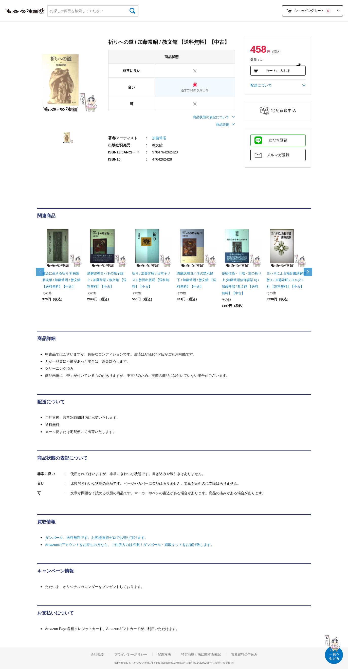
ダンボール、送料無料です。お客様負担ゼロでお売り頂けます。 (96, 538)
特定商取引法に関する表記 (201, 654)
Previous (42, 272)
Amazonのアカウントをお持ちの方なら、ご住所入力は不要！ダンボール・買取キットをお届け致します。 (129, 545)
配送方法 (164, 654)
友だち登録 (277, 140)
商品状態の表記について (214, 117)
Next (306, 272)
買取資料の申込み (244, 654)
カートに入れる (271, 71)
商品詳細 (225, 124)
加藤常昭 (159, 138)
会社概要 (97, 654)
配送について (278, 85)
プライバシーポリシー (130, 654)
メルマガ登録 (278, 155)
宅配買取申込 (283, 110)
